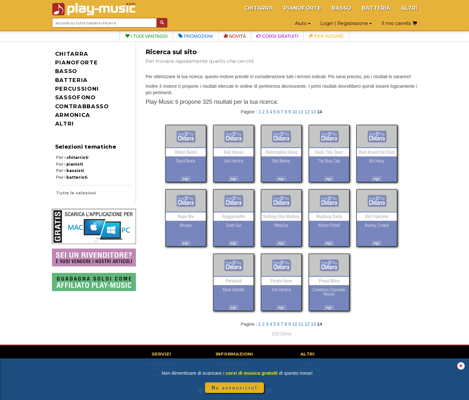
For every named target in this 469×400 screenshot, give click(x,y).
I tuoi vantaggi (146, 36)
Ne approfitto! (235, 387)
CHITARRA (258, 8)
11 (301, 111)
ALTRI (409, 8)
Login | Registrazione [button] (346, 23)
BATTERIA (376, 8)
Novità (234, 36)
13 (313, 111)
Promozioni (195, 36)
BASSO (341, 8)
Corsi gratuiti (277, 36)
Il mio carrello (399, 23)
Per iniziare (326, 36)
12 (307, 111)
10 (294, 111)
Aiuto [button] (303, 23)
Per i (72, 157)
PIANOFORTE (302, 8)
